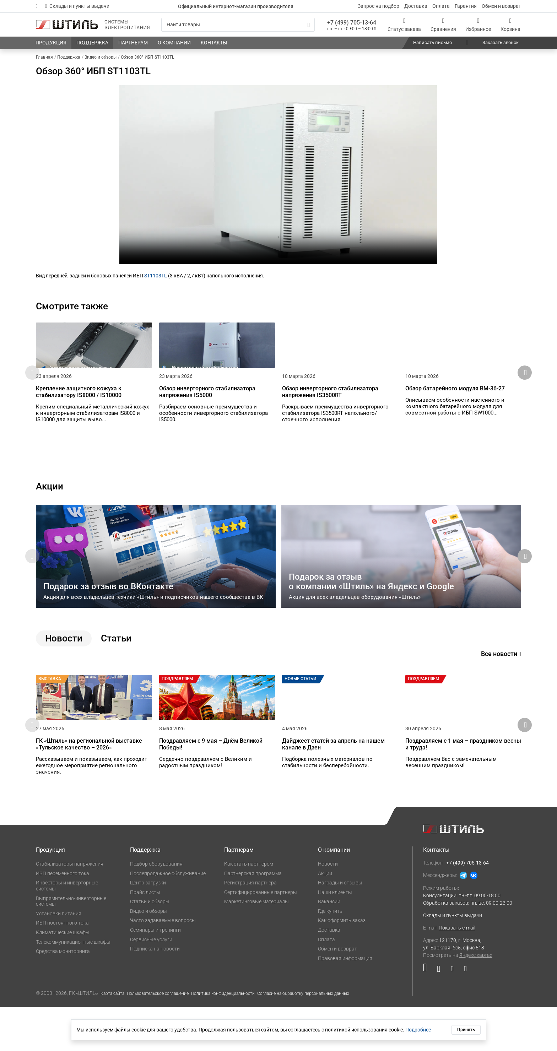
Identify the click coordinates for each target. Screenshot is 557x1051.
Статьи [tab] (116, 660)
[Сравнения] (443, 25)
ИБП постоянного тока (62, 967)
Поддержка (145, 893)
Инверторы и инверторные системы (67, 930)
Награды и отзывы (340, 927)
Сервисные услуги (151, 983)
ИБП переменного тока (62, 917)
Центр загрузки (148, 927)
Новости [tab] (63, 660)
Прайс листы (145, 936)
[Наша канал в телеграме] (463, 1014)
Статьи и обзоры (149, 945)
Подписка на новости (155, 993)
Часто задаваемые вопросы (163, 964)
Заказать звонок (500, 42)
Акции (325, 917)
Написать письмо (432, 42)
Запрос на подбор (378, 6)
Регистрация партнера (250, 927)
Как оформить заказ (342, 964)
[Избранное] (478, 25)
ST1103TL (155, 275)
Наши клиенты (335, 936)
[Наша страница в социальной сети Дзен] (452, 1014)
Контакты (436, 893)
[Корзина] (510, 25)
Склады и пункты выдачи (77, 6)
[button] (525, 383)
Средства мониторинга (63, 995)
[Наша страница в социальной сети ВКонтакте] (438, 1014)
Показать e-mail (457, 972)
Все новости (501, 675)
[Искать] (309, 25)
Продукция (50, 893)
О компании (334, 893)
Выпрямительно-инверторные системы (71, 945)
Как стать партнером (248, 908)
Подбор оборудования (156, 908)
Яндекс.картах (475, 999)
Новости (328, 908)
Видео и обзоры (148, 955)
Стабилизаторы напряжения (69, 908)
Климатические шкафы (63, 976)
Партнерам (239, 893)
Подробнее (418, 1030)
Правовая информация (345, 1002)
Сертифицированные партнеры (260, 936)
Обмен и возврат (501, 6)
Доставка (415, 6)
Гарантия (466, 6)
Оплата (441, 6)
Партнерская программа (253, 917)
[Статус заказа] (404, 25)
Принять (466, 1029)
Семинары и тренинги (155, 974)
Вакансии (329, 945)
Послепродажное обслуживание (168, 917)
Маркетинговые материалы (256, 945)
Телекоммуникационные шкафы (73, 986)
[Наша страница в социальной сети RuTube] (427, 1014)
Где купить (330, 955)
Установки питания (58, 957)
